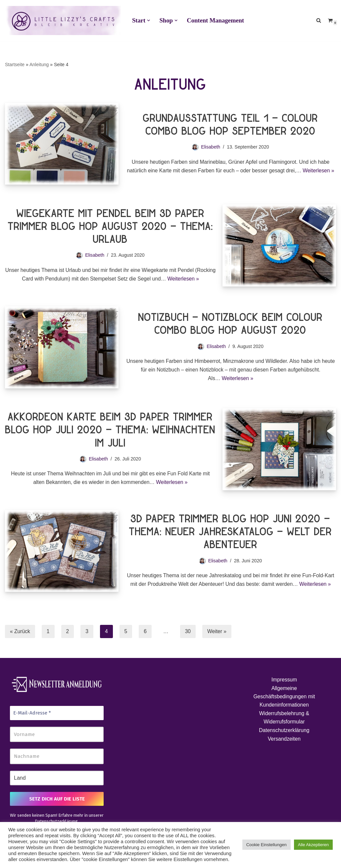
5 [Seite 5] (126, 634)
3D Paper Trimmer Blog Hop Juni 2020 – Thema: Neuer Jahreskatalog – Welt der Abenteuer (230, 529)
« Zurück (20, 634)
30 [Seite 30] (189, 634)
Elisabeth (210, 142)
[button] (149, 20)
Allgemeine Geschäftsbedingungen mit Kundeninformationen (284, 700)
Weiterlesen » (196, 279)
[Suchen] (318, 20)
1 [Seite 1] (48, 634)
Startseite (14, 64)
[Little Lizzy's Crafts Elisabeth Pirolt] (63, 20)
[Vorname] (57, 737)
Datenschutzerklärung (284, 734)
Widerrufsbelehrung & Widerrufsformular (284, 722)
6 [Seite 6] (146, 634)
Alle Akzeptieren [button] (313, 844)
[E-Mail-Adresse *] (57, 716)
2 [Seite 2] (68, 634)
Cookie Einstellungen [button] (266, 844)
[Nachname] (57, 759)
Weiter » (218, 634)
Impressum (284, 683)
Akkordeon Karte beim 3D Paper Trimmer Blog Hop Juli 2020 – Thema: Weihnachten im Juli (110, 430)
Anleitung (39, 64)
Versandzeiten (284, 743)
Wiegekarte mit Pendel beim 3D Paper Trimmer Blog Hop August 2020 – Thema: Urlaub (110, 226)
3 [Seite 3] (87, 634)
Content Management (216, 20)
